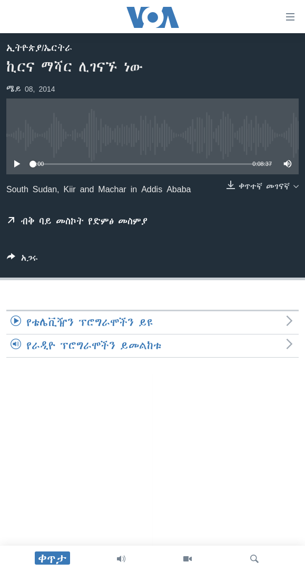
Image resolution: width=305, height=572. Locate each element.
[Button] (22, 260)
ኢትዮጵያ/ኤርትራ (39, 48)
